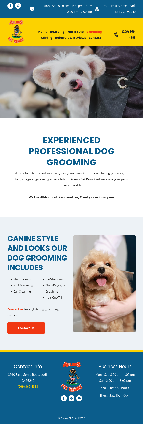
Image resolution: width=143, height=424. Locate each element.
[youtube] (79, 398)
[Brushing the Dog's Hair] (104, 283)
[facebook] (10, 6)
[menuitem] (41, 32)
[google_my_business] (18, 6)
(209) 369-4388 (28, 386)
